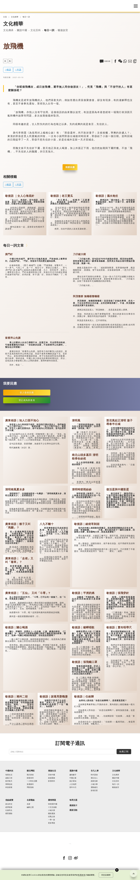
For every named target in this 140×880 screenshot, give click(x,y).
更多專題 (51, 823)
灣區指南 (30, 787)
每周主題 (73, 800)
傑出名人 (94, 778)
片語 (19, 69)
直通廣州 (30, 784)
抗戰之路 (51, 817)
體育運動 (8, 814)
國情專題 (52, 800)
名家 (28, 804)
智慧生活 (8, 775)
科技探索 (8, 787)
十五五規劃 (52, 807)
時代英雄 (94, 775)
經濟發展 (8, 807)
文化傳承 (8, 30)
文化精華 (14, 17)
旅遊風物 (51, 778)
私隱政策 (81, 875)
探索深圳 (30, 778)
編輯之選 (30, 807)
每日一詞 (26, 17)
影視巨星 (94, 791)
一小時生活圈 (32, 781)
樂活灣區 (31, 770)
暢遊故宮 (63, 30)
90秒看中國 (52, 804)
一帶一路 (51, 820)
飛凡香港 (30, 775)
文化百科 (35, 30)
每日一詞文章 (13, 245)
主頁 (5, 17)
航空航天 (8, 781)
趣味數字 (72, 775)
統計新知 (72, 781)
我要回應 (70, 167)
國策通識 (51, 814)
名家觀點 (31, 800)
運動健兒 (94, 787)
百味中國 (51, 775)
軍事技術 (8, 784)
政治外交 (8, 804)
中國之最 (72, 778)
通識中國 (73, 770)
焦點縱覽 (9, 800)
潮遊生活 (52, 770)
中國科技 (9, 770)
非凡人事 (95, 770)
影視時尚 (51, 781)
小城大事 (94, 784)
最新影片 (73, 805)
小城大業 (51, 810)
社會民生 (8, 810)
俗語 (9, 69)
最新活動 (73, 810)
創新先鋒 (94, 781)
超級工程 (8, 778)
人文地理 (72, 784)
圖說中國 (22, 30)
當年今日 (72, 787)
